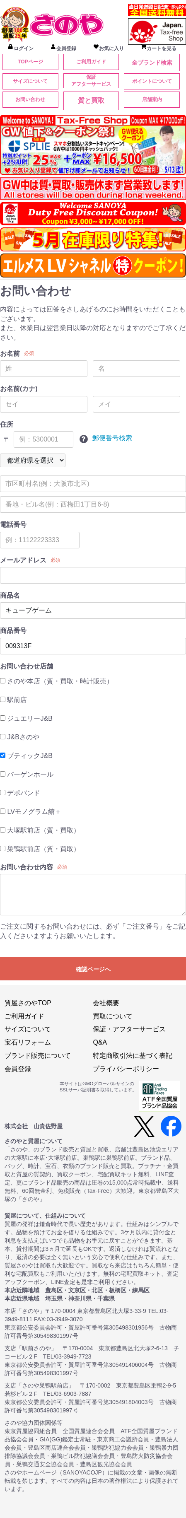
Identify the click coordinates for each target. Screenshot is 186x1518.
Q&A (100, 1042)
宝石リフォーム (28, 1042)
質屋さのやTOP (28, 1002)
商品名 (10, 595)
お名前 (10, 353)
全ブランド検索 (152, 62)
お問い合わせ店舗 (26, 666)
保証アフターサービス (91, 80)
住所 (6, 424)
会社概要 (106, 1002)
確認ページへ (93, 969)
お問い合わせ (30, 99)
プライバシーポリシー (126, 1068)
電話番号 (13, 524)
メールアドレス (23, 560)
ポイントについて (152, 81)
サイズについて (30, 81)
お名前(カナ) (19, 388)
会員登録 (18, 1068)
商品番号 (13, 630)
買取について (113, 1016)
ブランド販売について (38, 1055)
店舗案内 (152, 99)
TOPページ (30, 62)
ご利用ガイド (91, 62)
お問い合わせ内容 (26, 867)
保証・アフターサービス (129, 1029)
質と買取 (91, 100)
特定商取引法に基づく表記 (132, 1055)
